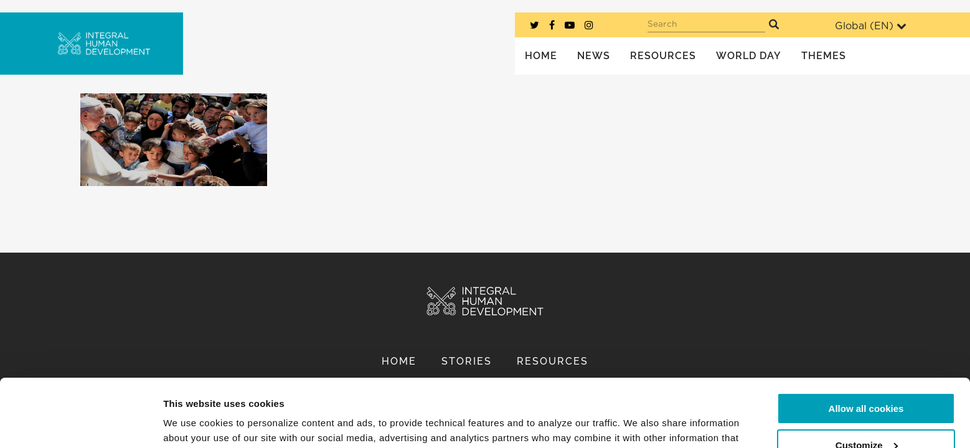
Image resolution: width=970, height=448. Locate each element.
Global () (870, 26)
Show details (192, 423)
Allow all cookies (866, 345)
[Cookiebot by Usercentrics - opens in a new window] (80, 423)
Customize (867, 381)
